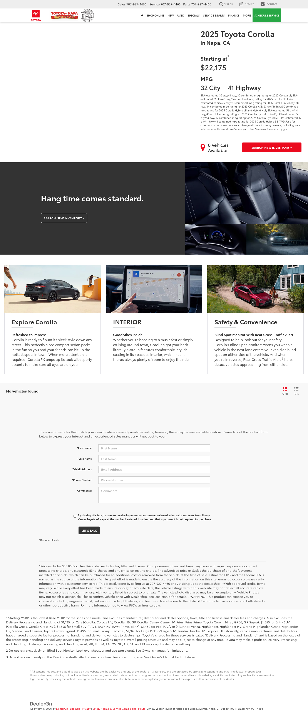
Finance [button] (233, 15)
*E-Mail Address (82, 469)
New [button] (171, 15)
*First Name (84, 448)
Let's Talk (89, 530)
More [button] (247, 15)
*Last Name (84, 458)
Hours (141, 708)
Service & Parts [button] (214, 15)
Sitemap (75, 708)
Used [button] (180, 15)
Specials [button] (194, 15)
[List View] (296, 391)
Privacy (86, 708)
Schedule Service (267, 15)
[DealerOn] (41, 703)
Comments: (84, 490)
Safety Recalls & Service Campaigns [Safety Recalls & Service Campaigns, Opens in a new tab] (114, 708)
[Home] (142, 15)
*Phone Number (82, 480)
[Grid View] (284, 391)
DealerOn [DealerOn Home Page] (62, 708)
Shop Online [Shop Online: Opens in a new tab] (155, 15)
